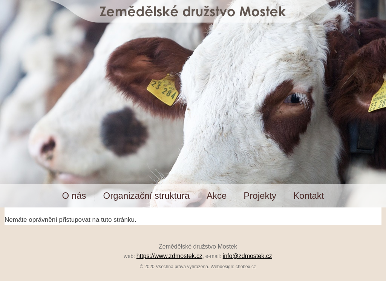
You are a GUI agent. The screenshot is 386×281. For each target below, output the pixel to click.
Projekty (260, 195)
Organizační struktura (146, 195)
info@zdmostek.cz (247, 256)
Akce (217, 195)
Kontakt (308, 195)
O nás (74, 195)
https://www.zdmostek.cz (169, 256)
